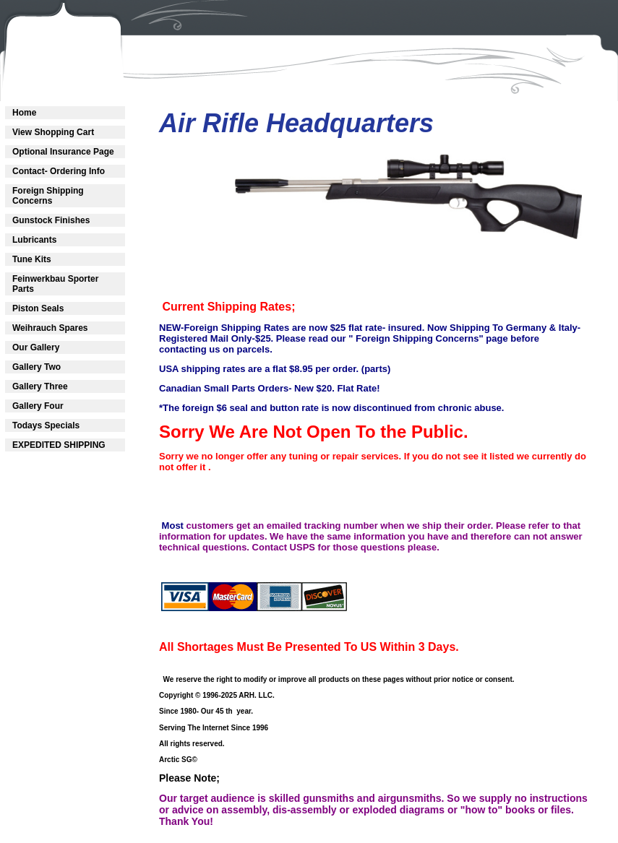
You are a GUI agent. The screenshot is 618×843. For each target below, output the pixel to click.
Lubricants (34, 240)
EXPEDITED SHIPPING (59, 445)
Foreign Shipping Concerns (48, 196)
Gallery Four (38, 406)
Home (24, 113)
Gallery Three (40, 386)
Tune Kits (31, 259)
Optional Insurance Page (63, 152)
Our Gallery (35, 347)
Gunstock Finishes (51, 220)
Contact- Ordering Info (58, 171)
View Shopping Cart (53, 132)
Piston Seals (38, 308)
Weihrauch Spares (49, 328)
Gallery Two (36, 367)
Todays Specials (46, 425)
